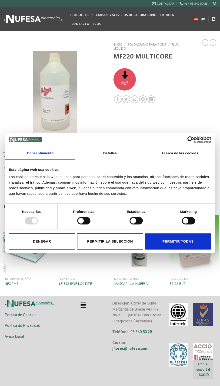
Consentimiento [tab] (40, 153)
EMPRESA (167, 15)
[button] (83, 305)
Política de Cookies (21, 315)
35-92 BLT (178, 284)
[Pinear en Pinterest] (143, 99)
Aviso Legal (14, 336)
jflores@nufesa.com (130, 348)
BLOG (97, 24)
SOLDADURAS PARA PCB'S (147, 44)
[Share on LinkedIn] (151, 99)
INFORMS (10, 284)
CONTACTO (80, 24)
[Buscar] (215, 3)
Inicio (118, 44)
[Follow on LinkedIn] (213, 19)
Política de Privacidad (22, 325)
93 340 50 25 (141, 332)
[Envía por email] (134, 99)
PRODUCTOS (81, 15)
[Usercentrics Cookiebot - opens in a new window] (190, 139)
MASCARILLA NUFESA (131, 284)
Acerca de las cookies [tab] (179, 153)
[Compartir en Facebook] (118, 99)
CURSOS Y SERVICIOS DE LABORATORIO (126, 15)
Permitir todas (177, 241)
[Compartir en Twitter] (126, 99)
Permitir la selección (110, 241)
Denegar (42, 241)
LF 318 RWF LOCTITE (75, 284)
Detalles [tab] (110, 153)
